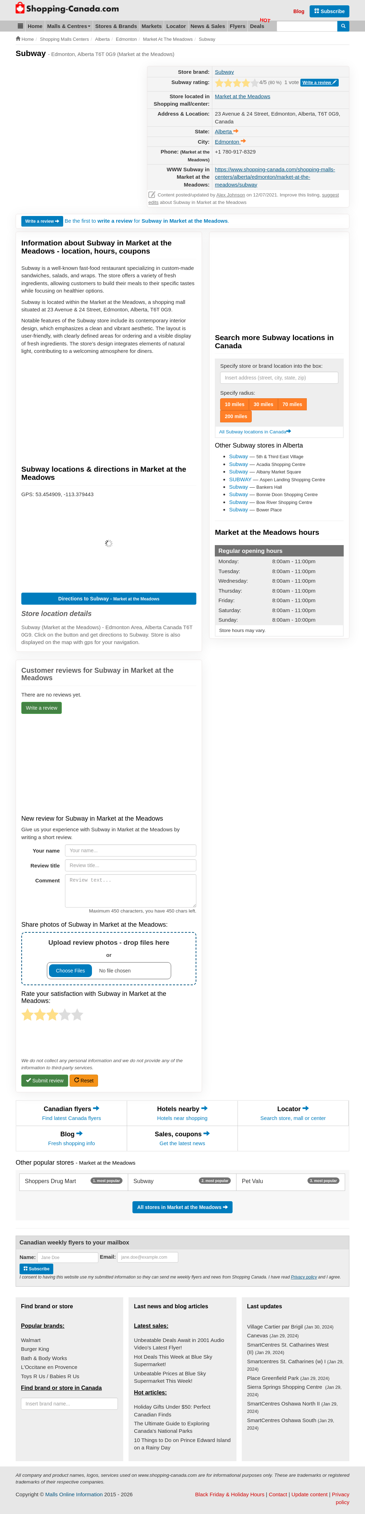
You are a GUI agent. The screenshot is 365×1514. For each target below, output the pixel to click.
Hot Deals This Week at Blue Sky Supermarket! (173, 1360)
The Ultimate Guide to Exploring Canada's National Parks (171, 1427)
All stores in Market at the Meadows (182, 1207)
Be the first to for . (147, 221)
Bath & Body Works (44, 1358)
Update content (310, 1494)
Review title (45, 866)
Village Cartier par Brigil (290, 1327)
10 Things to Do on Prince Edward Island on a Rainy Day (182, 1444)
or (109, 958)
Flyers (237, 26)
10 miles (234, 404)
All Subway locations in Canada (255, 431)
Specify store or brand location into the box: (271, 366)
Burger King (35, 1349)
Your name (46, 851)
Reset (83, 1080)
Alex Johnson (230, 195)
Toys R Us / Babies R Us (50, 1376)
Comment (47, 880)
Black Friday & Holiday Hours (230, 1494)
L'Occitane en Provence (49, 1367)
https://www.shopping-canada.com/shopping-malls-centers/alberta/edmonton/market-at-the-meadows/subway (275, 177)
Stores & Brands (116, 26)
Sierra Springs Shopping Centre (294, 1390)
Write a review (320, 82)
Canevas (273, 1335)
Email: (108, 1257)
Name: (28, 1257)
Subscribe (329, 11)
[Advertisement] (75, 115)
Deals (257, 26)
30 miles (263, 404)
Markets (152, 26)
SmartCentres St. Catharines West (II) (288, 1348)
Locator (176, 26)
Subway (224, 72)
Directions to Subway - (108, 598)
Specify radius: (237, 393)
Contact (278, 1494)
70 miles (292, 404)
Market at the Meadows (242, 96)
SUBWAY (240, 479)
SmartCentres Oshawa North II (292, 1407)
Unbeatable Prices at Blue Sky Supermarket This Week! (170, 1377)
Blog (298, 11)
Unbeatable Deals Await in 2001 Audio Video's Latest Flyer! (179, 1344)
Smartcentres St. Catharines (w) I (295, 1365)
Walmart (30, 1340)
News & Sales (208, 26)
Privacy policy (304, 1277)
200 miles (236, 416)
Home (35, 26)
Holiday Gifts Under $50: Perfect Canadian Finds (172, 1410)
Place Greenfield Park (288, 1378)
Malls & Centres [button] (69, 26)
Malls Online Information (74, 1494)
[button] (20, 26)
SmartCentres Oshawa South (290, 1424)
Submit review (45, 1080)
